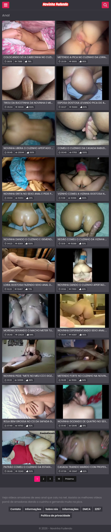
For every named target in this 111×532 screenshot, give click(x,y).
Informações (33, 509)
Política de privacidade (55, 515)
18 (59, 478)
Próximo (69, 478)
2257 (98, 509)
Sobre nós (52, 509)
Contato (15, 509)
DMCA (86, 509)
